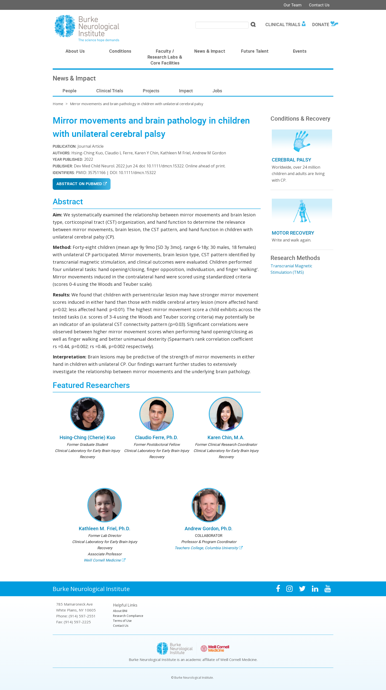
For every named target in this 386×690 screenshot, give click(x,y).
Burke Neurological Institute (91, 589)
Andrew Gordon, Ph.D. (209, 528)
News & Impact (209, 52)
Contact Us (319, 5)
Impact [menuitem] (186, 91)
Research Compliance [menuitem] (128, 616)
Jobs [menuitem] (217, 91)
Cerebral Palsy (291, 159)
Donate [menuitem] (320, 24)
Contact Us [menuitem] (120, 626)
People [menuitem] (70, 91)
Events (299, 52)
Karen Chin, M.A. (226, 437)
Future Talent (255, 52)
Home (58, 103)
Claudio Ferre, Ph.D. (156, 437)
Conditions (120, 52)
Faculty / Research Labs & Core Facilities (164, 57)
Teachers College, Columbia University (206, 547)
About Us (75, 52)
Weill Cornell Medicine (102, 560)
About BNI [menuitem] (120, 611)
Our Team (293, 5)
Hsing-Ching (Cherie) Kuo (87, 437)
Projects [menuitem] (151, 91)
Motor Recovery (293, 232)
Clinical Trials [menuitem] (282, 24)
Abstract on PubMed (79, 184)
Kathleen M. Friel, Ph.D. (104, 528)
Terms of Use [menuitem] (122, 621)
